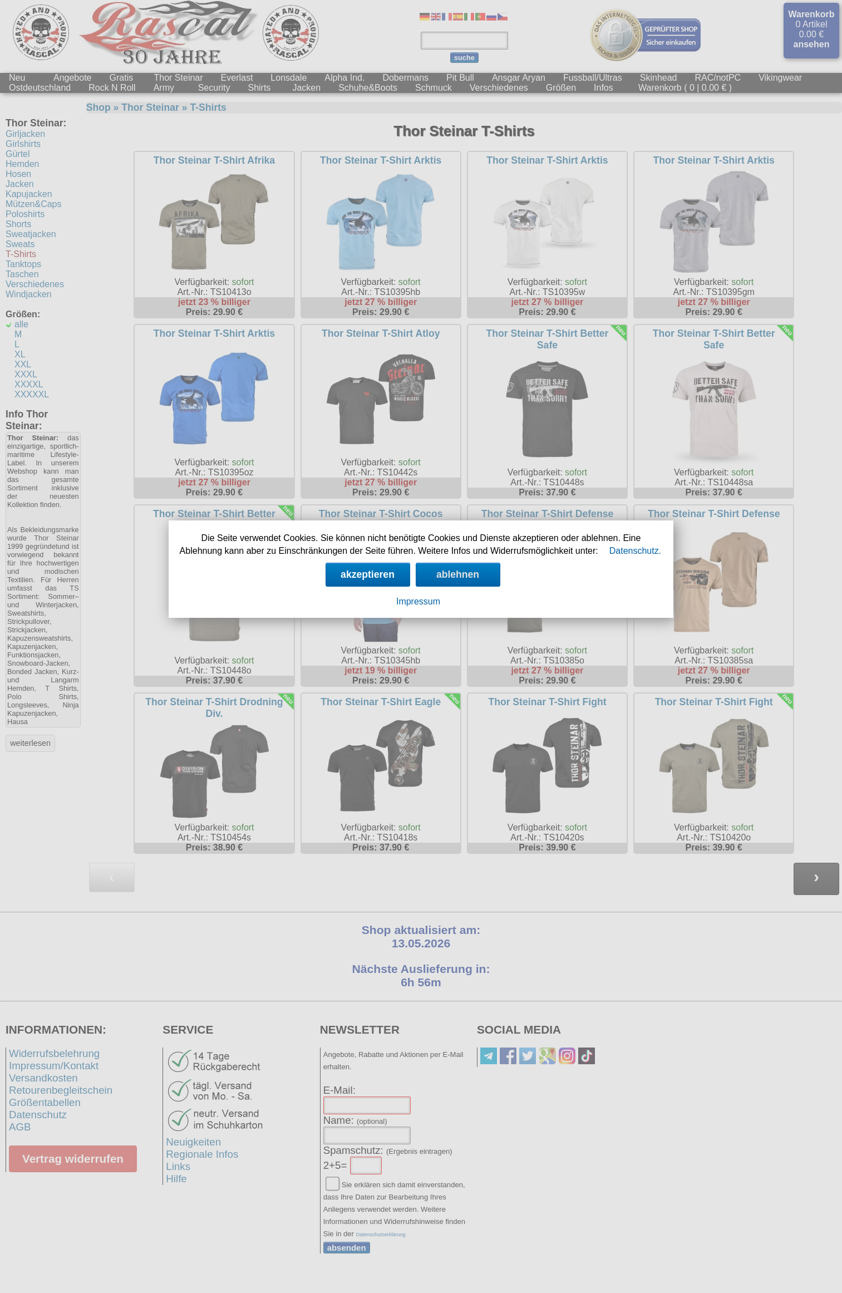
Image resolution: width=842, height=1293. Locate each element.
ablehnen (457, 574)
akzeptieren (368, 574)
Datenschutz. (635, 550)
